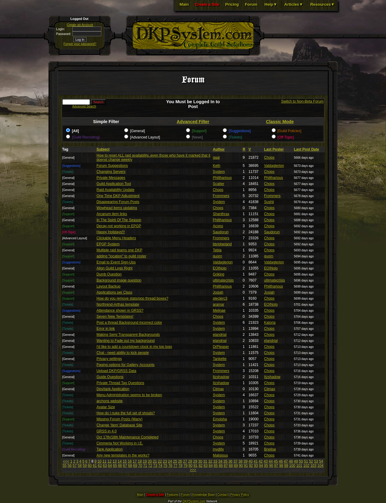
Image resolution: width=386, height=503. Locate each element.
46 (281, 461)
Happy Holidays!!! (110, 232)
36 (230, 461)
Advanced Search (84, 106)
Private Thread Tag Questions (120, 383)
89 (236, 465)
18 (140, 461)
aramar (218, 304)
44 (271, 461)
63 (105, 465)
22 (160, 461)
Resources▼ (322, 4)
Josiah (218, 292)
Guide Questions (109, 377)
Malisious (220, 455)
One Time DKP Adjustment (118, 196)
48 (291, 461)
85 (216, 465)
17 (135, 461)
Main (184, 4)
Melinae (219, 310)
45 (276, 461)
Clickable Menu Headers (116, 238)
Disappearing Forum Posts (117, 202)
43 (265, 461)
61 (95, 465)
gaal (216, 157)
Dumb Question (109, 274)
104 (321, 465)
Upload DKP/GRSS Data (116, 371)
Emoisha (220, 419)
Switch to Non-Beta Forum (302, 101)
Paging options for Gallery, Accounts (125, 365)
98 (281, 465)
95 (266, 465)
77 (175, 465)
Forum (251, 4)
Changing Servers (110, 172)
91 (246, 465)
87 (226, 465)
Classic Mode (280, 121)
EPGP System (107, 244)
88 (231, 465)
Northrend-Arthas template (117, 304)
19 (145, 461)
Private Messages (110, 178)
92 (251, 465)
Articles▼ (293, 4)
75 (165, 465)
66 (120, 465)
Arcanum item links (111, 214)
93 (256, 465)
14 (120, 461)
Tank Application (109, 449)
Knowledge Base (203, 494)
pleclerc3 (220, 298)
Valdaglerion (274, 166)
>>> (193, 470)
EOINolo (219, 268)
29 (195, 461)
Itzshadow (221, 377)
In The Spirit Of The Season (118, 220)
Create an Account (80, 25)
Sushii (269, 202)
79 (185, 465)
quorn (217, 256)
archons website (109, 401)
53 (316, 461)
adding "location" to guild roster (121, 256)
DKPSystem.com (194, 501)
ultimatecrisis (223, 280)
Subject (102, 149)
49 (296, 461)
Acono (218, 226)
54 (321, 461)
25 (175, 461)
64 (110, 465)
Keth (216, 166)
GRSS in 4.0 (106, 431)
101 (299, 465)
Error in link (105, 328)
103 (313, 465)
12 (110, 461)
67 (125, 465)
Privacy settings (109, 359)
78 (180, 465)
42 (261, 461)
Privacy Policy (239, 494)
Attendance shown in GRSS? (119, 310)
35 (225, 461)
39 (246, 461)
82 (200, 465)
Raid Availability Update (115, 190)
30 (200, 461)
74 (160, 465)
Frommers (221, 196)
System (219, 172)
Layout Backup (108, 286)
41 (256, 461)
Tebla (217, 250)
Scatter (218, 184)
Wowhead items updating (116, 208)
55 (64, 465)
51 (306, 461)
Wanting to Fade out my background (125, 341)
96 (271, 465)
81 (196, 465)
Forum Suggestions (112, 166)
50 (301, 461)
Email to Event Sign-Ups (116, 262)
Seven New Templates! (115, 316)
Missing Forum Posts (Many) (119, 419)
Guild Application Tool (113, 184)
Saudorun (221, 232)
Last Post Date (306, 149)
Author (219, 149)
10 (99, 461)
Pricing (232, 4)
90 (241, 465)
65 (115, 465)
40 (250, 461)
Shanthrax (221, 214)
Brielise (270, 449)
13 (114, 461)
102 (306, 465)
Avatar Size (105, 407)
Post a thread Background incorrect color (129, 322)
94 (261, 465)
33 (215, 461)
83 (205, 465)
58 (80, 465)
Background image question (118, 280)
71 (145, 465)
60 (90, 465)
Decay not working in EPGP (118, 226)
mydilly (218, 449)
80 (190, 465)
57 (75, 465)
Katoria (270, 322)
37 (235, 461)
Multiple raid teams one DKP (119, 250)
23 (165, 461)
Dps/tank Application (112, 389)
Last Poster (274, 149)
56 (69, 465)
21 (155, 461)
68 (130, 465)
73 (155, 465)
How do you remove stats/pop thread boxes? (132, 298)
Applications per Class (114, 292)
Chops (269, 157)
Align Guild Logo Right (114, 268)
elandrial (219, 335)
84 (211, 465)
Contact (222, 494)
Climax (218, 389)
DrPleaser (221, 347)
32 (210, 461)
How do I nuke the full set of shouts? (125, 413)
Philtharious (222, 178)
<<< (66, 461)
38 (240, 461)
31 (205, 461)
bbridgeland (222, 244)
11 (104, 461)
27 (185, 461)
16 (129, 461)
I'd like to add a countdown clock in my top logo (134, 347)
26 (180, 461)
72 (150, 465)
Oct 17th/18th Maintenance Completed (127, 437)
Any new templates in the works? (122, 455)
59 (85, 465)
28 (190, 461)
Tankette (219, 359)
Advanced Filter (193, 121)
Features (173, 494)
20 (150, 461)
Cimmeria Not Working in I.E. (119, 443)
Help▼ (270, 4)
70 (140, 465)
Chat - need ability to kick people (122, 353)
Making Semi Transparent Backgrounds (128, 335)
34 (220, 461)
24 (170, 461)
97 (276, 465)
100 (292, 465)
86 (221, 465)
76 (170, 465)
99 (286, 465)
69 (135, 465)
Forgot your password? (80, 44)
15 (125, 461)
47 (286, 461)
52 (311, 461)
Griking (218, 274)
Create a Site (207, 4)
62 (100, 465)
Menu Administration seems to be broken (129, 395)
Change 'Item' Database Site (119, 425)
